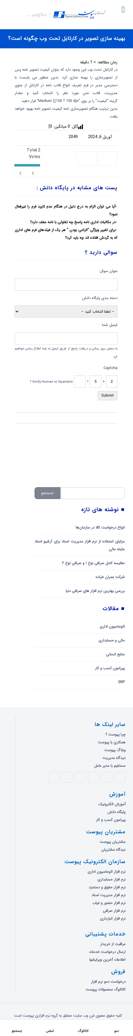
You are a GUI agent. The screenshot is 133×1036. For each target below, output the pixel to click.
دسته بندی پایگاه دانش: (99, 298)
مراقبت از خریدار (113, 944)
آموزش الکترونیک (112, 804)
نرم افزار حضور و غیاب (109, 903)
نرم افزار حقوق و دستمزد (107, 887)
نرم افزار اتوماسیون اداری (107, 872)
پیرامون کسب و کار (110, 668)
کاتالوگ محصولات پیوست (106, 990)
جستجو (47, 493)
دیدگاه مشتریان (113, 850)
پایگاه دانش (116, 812)
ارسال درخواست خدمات (107, 952)
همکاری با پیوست (112, 742)
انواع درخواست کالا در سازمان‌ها (100, 528)
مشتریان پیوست (113, 842)
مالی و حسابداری (111, 640)
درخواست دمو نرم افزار (108, 982)
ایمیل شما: (109, 325)
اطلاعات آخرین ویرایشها (107, 960)
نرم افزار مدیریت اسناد (109, 895)
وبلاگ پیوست (115, 750)
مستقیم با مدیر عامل (110, 766)
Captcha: (110, 368)
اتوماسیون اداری (112, 627)
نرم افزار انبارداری (113, 919)
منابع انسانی (115, 654)
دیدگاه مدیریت (114, 758)
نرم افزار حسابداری (111, 880)
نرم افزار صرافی (114, 911)
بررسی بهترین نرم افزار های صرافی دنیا (95, 591)
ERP (121, 682)
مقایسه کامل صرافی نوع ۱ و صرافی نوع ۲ (93, 563)
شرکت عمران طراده (110, 577)
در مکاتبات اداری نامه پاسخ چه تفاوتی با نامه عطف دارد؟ (72, 222)
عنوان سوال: (108, 271)
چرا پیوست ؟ (115, 734)
